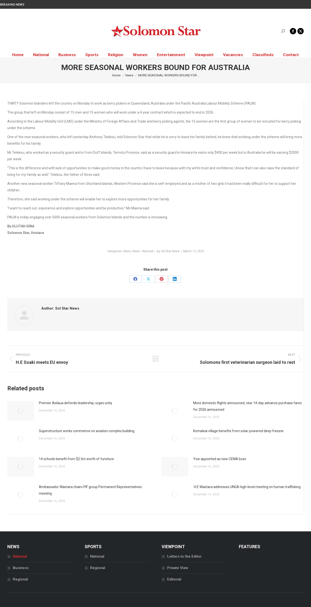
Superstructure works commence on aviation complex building (86, 431)
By (168, 251)
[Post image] (20, 410)
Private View (177, 568)
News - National (142, 251)
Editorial (174, 579)
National (20, 556)
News (127, 251)
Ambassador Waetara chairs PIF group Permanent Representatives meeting (90, 490)
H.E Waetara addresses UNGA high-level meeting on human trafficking (247, 487)
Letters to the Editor (184, 556)
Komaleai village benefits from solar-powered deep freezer (238, 431)
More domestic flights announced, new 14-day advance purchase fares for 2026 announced (247, 406)
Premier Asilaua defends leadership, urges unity (75, 403)
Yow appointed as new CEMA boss (219, 459)
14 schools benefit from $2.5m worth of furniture (76, 459)
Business (21, 568)
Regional (20, 579)
